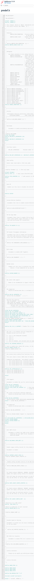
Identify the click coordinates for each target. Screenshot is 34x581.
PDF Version (7, 3)
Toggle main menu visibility (2, 5)
